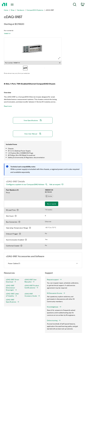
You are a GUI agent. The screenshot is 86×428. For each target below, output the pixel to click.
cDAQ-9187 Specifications (12, 300)
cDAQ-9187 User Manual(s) (31, 280)
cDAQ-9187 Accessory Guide (32, 295)
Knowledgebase (54, 307)
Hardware (20, 10)
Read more (8, 106)
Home (6, 10)
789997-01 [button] (7, 33)
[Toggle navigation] (14, 4)
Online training (53, 320)
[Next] (44, 68)
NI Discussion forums (56, 293)
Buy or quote (51, 204)
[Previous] (21, 68)
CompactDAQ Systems (35, 10)
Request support (54, 279)
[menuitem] (74, 5)
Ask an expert (54, 184)
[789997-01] (25, 68)
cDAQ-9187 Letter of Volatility (12, 295)
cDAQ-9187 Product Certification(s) (32, 286)
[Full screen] (59, 58)
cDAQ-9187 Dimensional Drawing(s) (11, 287)
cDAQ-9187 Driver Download (12, 280)
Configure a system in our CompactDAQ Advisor (25, 184)
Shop (12, 10)
